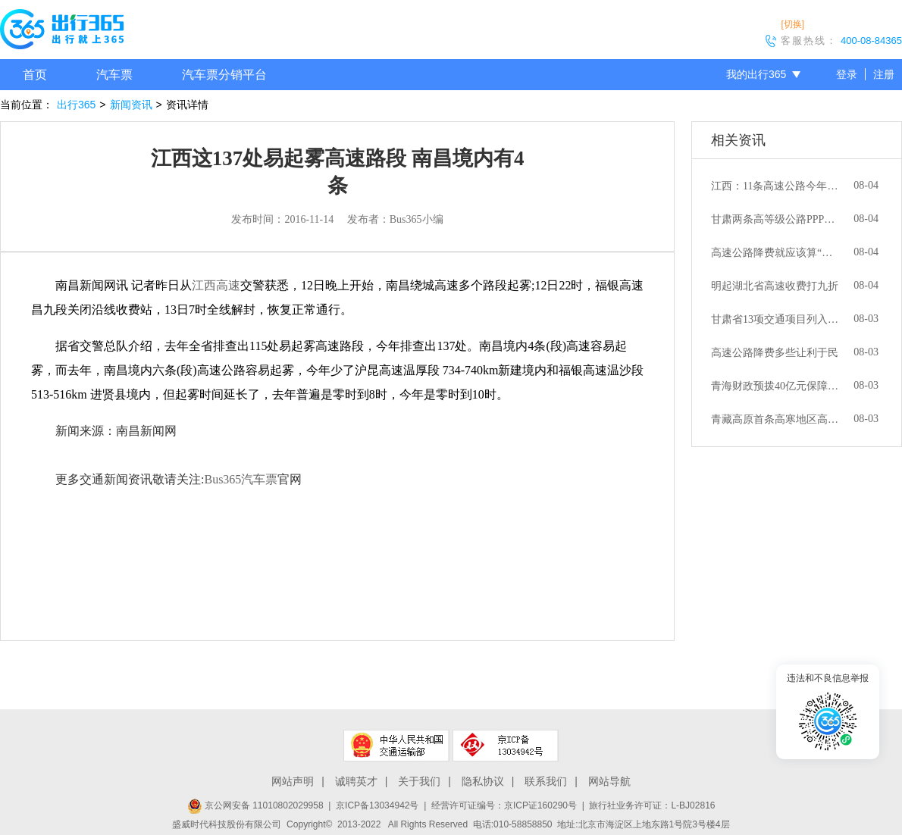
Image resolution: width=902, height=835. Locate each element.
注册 (883, 74)
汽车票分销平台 (224, 74)
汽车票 (114, 74)
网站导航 (609, 781)
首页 (35, 74)
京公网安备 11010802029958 (255, 805)
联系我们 (546, 781)
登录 (846, 74)
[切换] (792, 24)
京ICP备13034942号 (377, 805)
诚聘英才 (356, 781)
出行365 (76, 105)
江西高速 (216, 285)
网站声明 (292, 781)
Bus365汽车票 (240, 479)
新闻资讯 (131, 105)
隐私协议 (483, 781)
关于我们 (419, 781)
